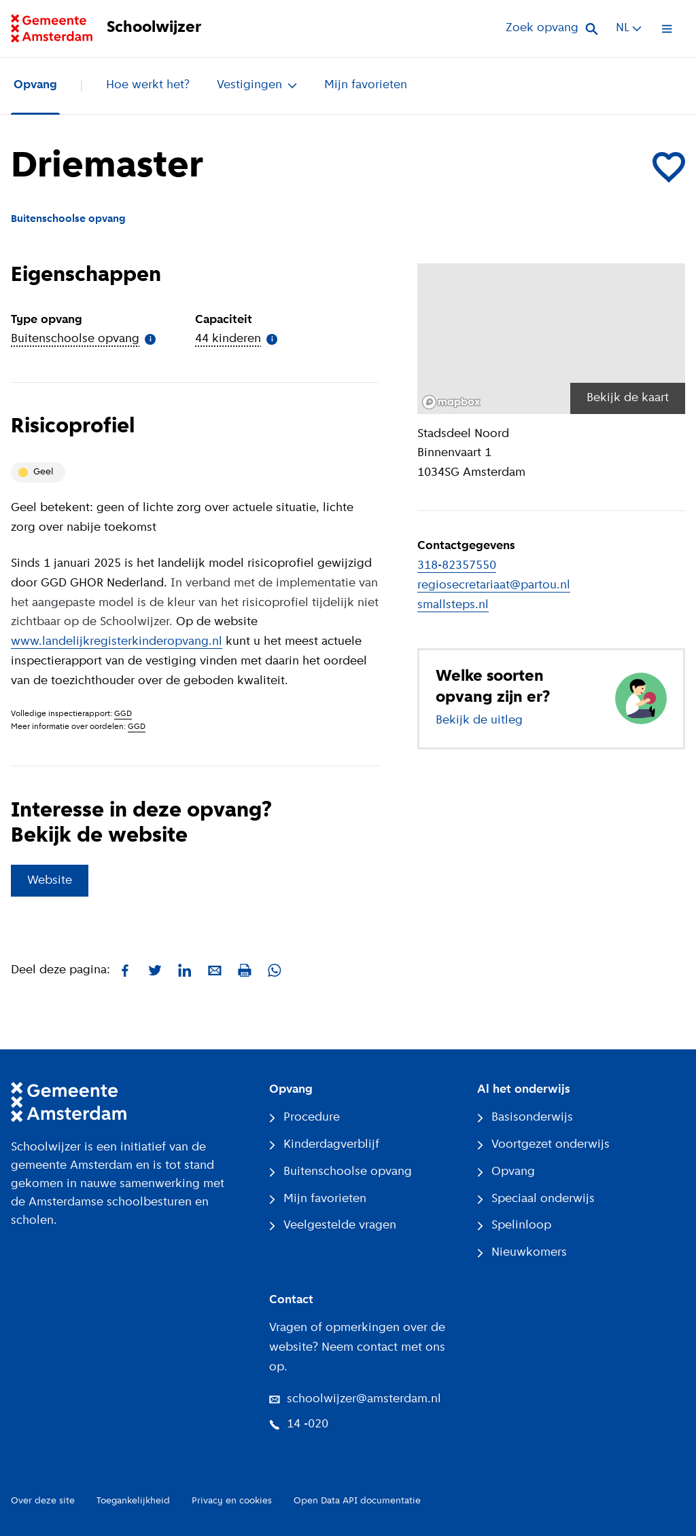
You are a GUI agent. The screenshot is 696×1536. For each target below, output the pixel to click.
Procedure (304, 1117)
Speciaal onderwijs (536, 1199)
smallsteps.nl (453, 605)
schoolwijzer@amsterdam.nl (355, 1399)
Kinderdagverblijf (324, 1144)
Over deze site (43, 1501)
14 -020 (298, 1424)
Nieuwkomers (522, 1252)
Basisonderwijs (525, 1117)
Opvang (35, 85)
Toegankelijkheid (133, 1501)
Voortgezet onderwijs (543, 1144)
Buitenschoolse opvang (340, 1171)
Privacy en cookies (232, 1501)
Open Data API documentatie (357, 1501)
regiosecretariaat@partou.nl (493, 585)
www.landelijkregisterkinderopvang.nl (116, 641)
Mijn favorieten (365, 85)
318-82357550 (456, 565)
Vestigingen (257, 85)
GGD (123, 714)
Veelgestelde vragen (332, 1225)
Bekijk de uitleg (479, 720)
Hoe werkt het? (148, 85)
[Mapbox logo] (451, 402)
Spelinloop (514, 1225)
